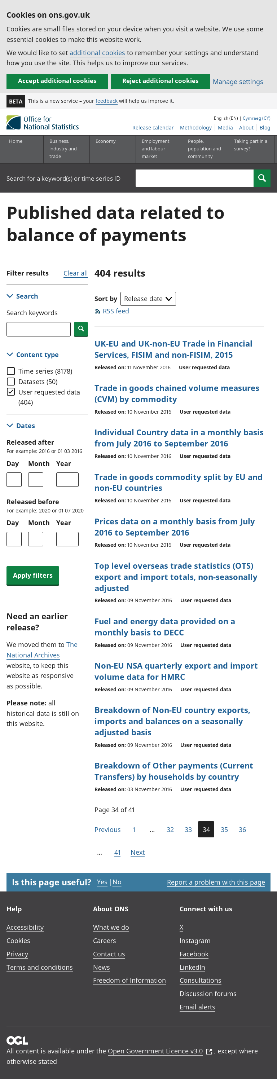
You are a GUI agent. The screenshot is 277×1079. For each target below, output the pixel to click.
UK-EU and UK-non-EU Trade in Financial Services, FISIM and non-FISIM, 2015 (173, 349)
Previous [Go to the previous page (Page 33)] (107, 829)
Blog (265, 127)
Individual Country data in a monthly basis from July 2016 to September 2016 (179, 438)
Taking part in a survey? (250, 145)
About (246, 127)
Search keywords (32, 312)
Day (12, 463)
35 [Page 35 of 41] (224, 829)
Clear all (75, 273)
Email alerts (197, 1007)
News (101, 967)
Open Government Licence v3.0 (160, 1051)
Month (39, 463)
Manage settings (238, 81)
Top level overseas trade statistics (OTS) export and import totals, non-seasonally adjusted (176, 576)
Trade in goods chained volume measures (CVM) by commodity (176, 393)
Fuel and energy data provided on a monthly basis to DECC (164, 627)
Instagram (195, 940)
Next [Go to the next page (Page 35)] (138, 852)
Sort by (105, 298)
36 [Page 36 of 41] (242, 829)
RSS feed (116, 311)
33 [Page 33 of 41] (188, 829)
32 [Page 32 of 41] (170, 829)
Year (63, 463)
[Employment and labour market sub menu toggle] (159, 149)
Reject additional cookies (160, 80)
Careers (104, 940)
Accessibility (25, 927)
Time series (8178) (45, 371)
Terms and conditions (39, 967)
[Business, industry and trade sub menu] (66, 149)
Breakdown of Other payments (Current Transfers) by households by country (173, 771)
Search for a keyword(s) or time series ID (63, 178)
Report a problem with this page (216, 882)
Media (225, 127)
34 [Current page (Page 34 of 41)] (206, 829)
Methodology (196, 127)
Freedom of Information (129, 980)
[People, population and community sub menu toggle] (205, 149)
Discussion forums (208, 993)
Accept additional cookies (57, 80)
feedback (107, 100)
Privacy (17, 954)
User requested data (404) (49, 397)
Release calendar (153, 127)
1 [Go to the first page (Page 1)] (134, 829)
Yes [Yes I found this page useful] (102, 881)
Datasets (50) (37, 381)
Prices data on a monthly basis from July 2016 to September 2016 (174, 527)
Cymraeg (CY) (257, 118)
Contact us (109, 954)
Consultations (200, 980)
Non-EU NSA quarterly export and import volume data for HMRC (176, 671)
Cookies (18, 940)
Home (15, 141)
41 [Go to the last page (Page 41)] (117, 852)
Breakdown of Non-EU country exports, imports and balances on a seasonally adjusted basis (172, 720)
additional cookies (97, 52)
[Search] (262, 178)
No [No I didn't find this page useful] (117, 881)
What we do (111, 927)
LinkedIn (192, 967)
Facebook (194, 954)
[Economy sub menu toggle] (112, 149)
